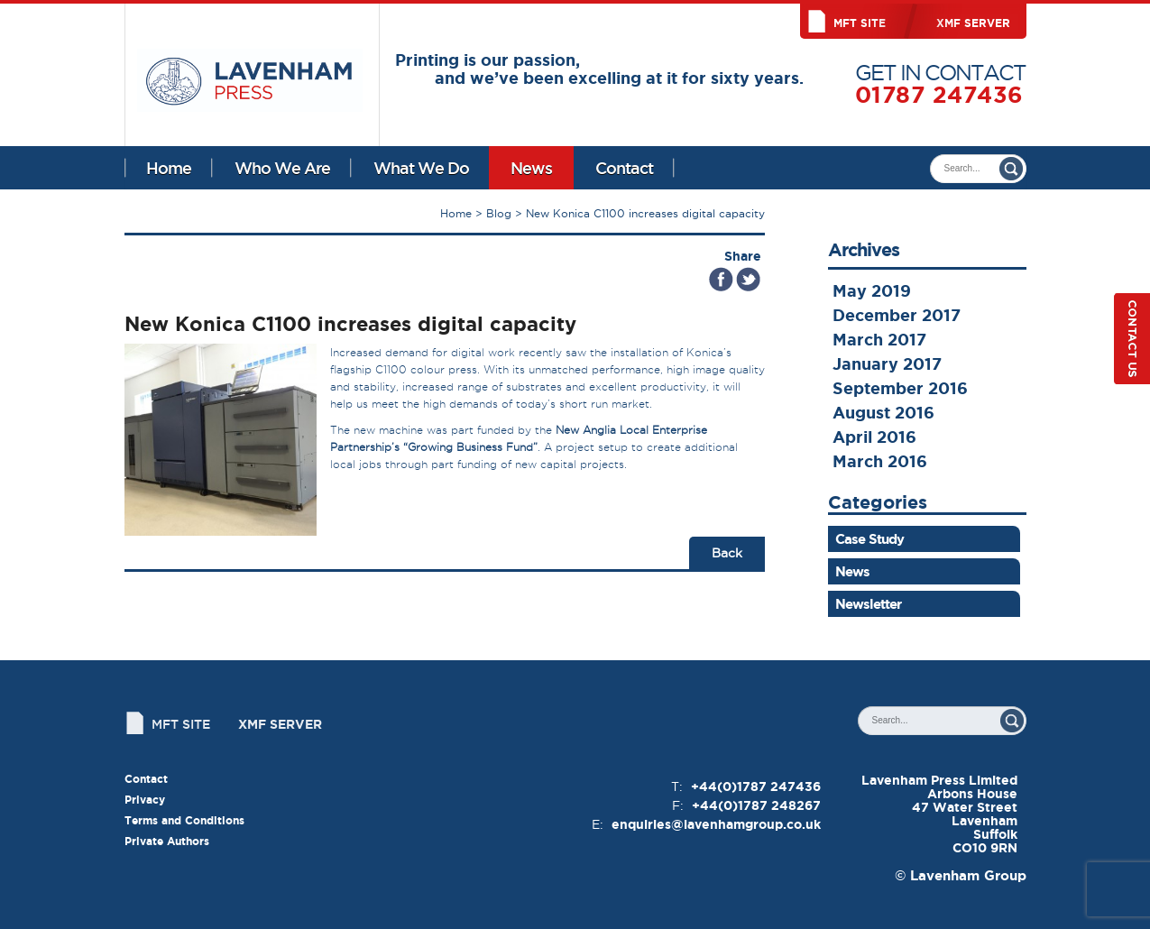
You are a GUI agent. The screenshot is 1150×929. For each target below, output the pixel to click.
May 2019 (872, 290)
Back (727, 553)
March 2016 (880, 461)
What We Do (421, 168)
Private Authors (166, 841)
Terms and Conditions (184, 820)
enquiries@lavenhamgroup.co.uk (716, 824)
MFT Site (859, 23)
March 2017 (879, 339)
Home (168, 168)
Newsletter (868, 604)
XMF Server (973, 23)
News (531, 168)
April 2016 (874, 437)
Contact (624, 168)
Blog (498, 213)
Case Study (869, 539)
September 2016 (900, 388)
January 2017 (887, 363)
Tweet (748, 279)
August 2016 (883, 412)
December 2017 (897, 315)
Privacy (144, 799)
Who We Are (282, 168)
